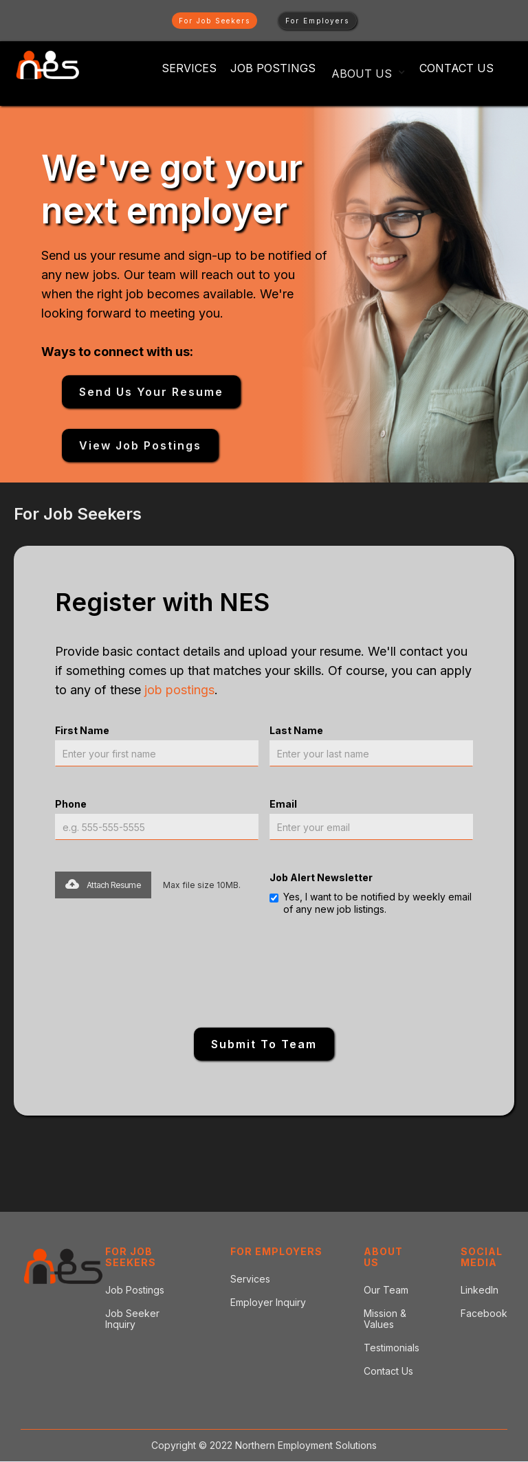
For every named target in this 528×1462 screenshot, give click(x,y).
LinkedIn (479, 1290)
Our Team (386, 1290)
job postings (179, 690)
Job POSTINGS (273, 68)
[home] (47, 65)
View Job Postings (140, 445)
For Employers (317, 20)
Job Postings (134, 1290)
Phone (71, 804)
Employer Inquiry (268, 1302)
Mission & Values (385, 1319)
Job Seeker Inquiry (132, 1319)
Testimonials (391, 1347)
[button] (368, 71)
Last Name (296, 730)
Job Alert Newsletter (321, 877)
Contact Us (456, 68)
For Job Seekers (214, 20)
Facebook (484, 1313)
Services (189, 68)
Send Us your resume (151, 392)
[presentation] (264, 970)
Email (283, 804)
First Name (82, 730)
